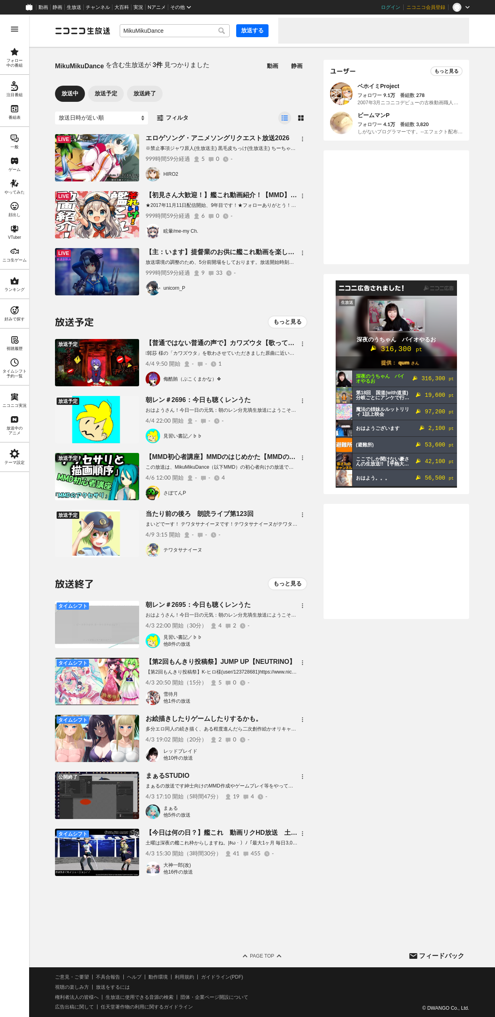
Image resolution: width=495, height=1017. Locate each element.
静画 (57, 7)
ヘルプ (134, 977)
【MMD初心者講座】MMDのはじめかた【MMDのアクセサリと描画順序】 (253, 456)
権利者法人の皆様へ (77, 997)
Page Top (262, 956)
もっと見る (287, 321)
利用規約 (184, 977)
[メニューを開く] (14, 29)
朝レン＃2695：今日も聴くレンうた (198, 604)
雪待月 (170, 694)
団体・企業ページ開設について (214, 997)
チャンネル (98, 7)
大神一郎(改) (177, 865)
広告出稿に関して (74, 1007)
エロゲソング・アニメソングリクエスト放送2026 (218, 138)
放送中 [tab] (69, 93)
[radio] (284, 118)
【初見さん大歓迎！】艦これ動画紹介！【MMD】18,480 (228, 195)
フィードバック (441, 955)
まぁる (170, 808)
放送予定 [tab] (106, 93)
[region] (14, 516)
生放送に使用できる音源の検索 (139, 997)
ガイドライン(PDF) (222, 977)
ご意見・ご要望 (72, 977)
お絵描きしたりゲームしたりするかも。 (204, 718)
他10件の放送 (178, 758)
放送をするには (113, 987)
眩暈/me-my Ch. (180, 231)
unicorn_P (174, 288)
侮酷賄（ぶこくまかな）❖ (192, 379)
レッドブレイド (180, 751)
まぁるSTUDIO (167, 775)
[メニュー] (302, 139)
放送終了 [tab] (144, 93)
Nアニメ (157, 7)
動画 (43, 7)
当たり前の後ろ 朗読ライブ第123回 (200, 513)
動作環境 (158, 977)
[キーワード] (175, 30)
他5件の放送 (176, 815)
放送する (252, 30)
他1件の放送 (176, 701)
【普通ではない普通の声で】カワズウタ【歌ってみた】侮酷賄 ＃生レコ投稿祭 (262, 342)
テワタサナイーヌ (182, 550)
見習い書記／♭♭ (182, 436)
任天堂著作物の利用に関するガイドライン (147, 1006)
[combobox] (175, 30)
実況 (138, 7)
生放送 (74, 7)
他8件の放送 (176, 644)
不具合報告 (108, 977)
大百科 (121, 7)
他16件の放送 (178, 872)
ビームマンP (373, 115)
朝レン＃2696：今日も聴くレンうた (198, 399)
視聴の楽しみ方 (72, 987)
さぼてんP (174, 493)
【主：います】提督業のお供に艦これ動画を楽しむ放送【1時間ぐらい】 (251, 251)
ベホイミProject (378, 86)
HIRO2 (170, 174)
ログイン (390, 7)
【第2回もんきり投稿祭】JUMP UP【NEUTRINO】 (221, 661)
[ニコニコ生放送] (82, 30)
